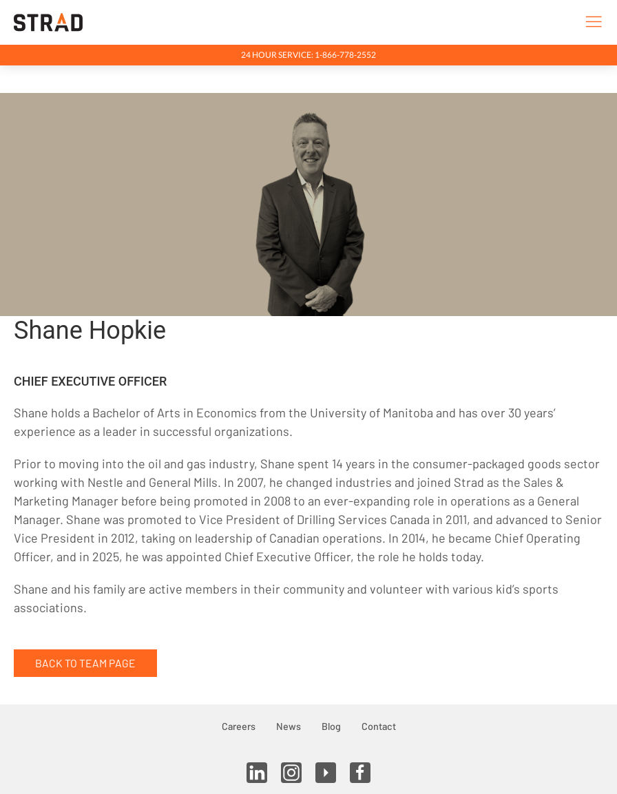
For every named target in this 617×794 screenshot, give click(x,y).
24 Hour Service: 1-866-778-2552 (308, 55)
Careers (238, 726)
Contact (379, 726)
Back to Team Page (85, 662)
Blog (331, 726)
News (288, 726)
